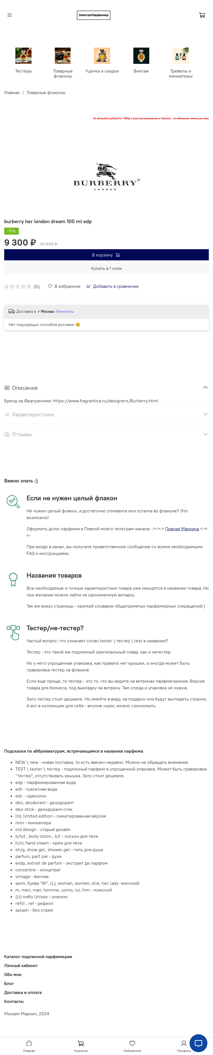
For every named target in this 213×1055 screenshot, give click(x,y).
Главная (12, 92)
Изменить (65, 311)
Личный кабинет (21, 965)
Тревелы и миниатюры (180, 72)
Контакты (13, 1000)
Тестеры (24, 70)
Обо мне (13, 974)
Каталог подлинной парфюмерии (38, 956)
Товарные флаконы (63, 72)
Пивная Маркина (182, 528)
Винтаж (141, 70)
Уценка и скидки (102, 70)
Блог (9, 983)
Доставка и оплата (23, 992)
